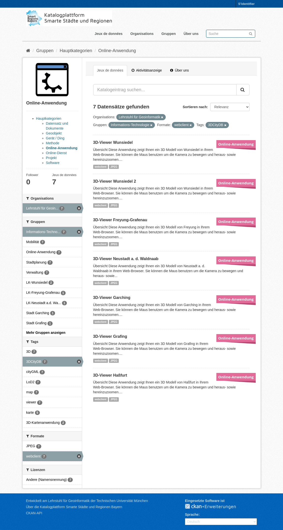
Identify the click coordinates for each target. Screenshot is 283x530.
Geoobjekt (54, 133)
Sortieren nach (195, 107)
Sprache (191, 514)
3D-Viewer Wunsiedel (113, 142)
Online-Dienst (56, 153)
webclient (100, 166)
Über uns (191, 34)
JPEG (113, 166)
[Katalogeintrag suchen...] (165, 89)
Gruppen (168, 34)
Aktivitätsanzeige (147, 70)
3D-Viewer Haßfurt (110, 375)
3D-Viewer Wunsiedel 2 (114, 181)
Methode (52, 143)
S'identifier (246, 4)
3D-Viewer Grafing (110, 336)
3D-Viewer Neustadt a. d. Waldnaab (126, 259)
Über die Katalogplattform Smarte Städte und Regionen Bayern (74, 507)
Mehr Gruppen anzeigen (45, 333)
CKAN (214, 507)
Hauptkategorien (76, 50)
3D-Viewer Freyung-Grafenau (120, 220)
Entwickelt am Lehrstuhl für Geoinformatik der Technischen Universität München (87, 501)
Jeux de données (109, 34)
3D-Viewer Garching (112, 297)
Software (53, 163)
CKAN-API (34, 513)
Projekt (51, 158)
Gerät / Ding (55, 138)
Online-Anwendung (117, 50)
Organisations (141, 34)
